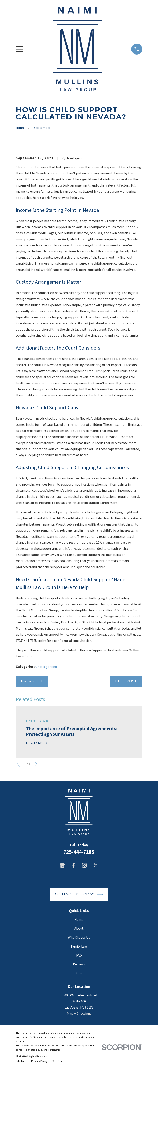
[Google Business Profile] (62, 935)
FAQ (79, 1025)
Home (78, 989)
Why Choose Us (79, 1007)
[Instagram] (84, 935)
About (79, 998)
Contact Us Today (79, 964)
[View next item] (35, 833)
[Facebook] (73, 935)
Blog (79, 1043)
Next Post (126, 750)
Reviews (79, 1034)
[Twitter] (95, 935)
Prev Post (32, 750)
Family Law (79, 1016)
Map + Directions (79, 1083)
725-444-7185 (79, 921)
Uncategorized (46, 736)
